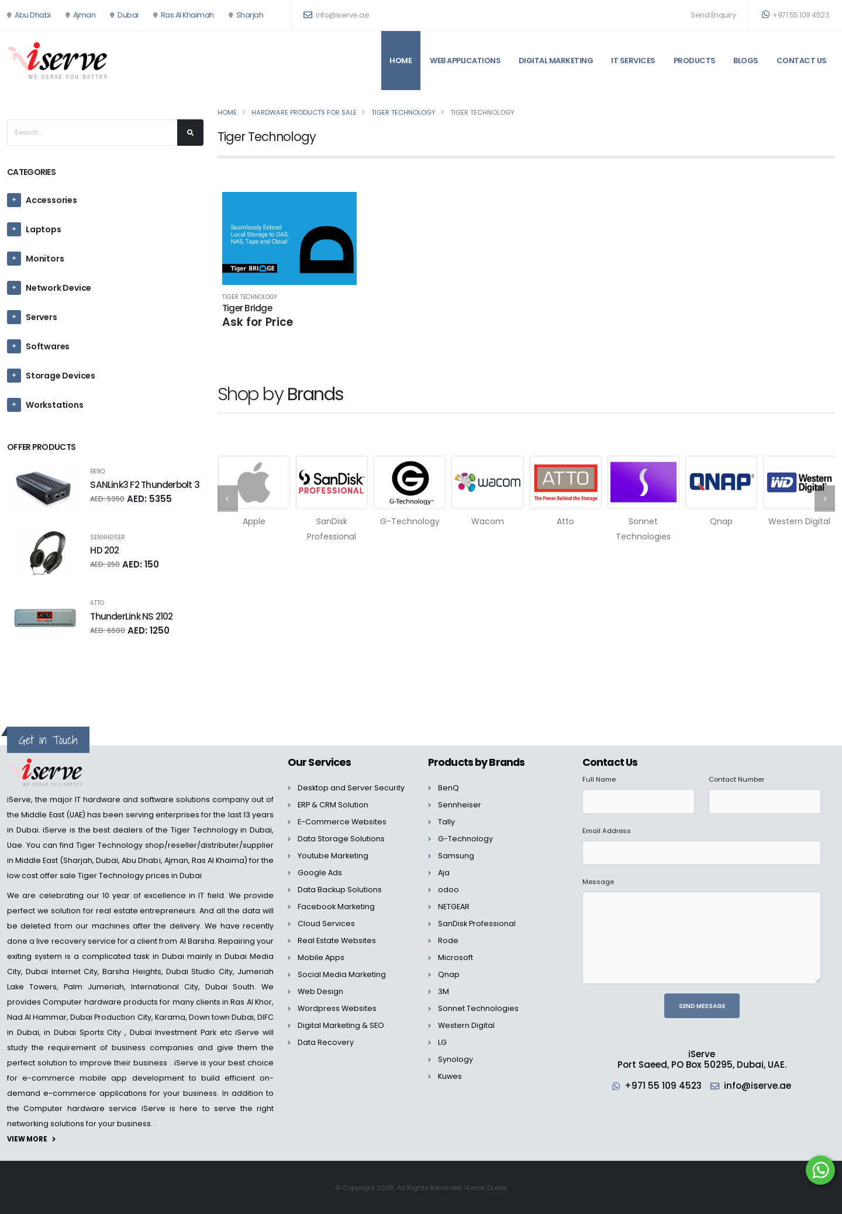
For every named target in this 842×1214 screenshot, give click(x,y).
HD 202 (104, 550)
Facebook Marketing (336, 907)
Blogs (745, 60)
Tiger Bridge (247, 308)
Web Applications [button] (465, 60)
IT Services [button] (633, 60)
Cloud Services (326, 923)
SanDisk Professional (477, 923)
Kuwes (450, 1076)
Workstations (55, 405)
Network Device (58, 288)
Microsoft (455, 957)
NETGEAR (454, 907)
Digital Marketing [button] (556, 60)
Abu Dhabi (33, 15)
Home (400, 60)
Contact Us (802, 60)
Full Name (599, 779)
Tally (446, 822)
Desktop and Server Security (351, 788)
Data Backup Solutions (340, 890)
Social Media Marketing (342, 974)
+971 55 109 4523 (795, 15)
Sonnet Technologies (478, 1008)
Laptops (43, 229)
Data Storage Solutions (341, 839)
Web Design (320, 991)
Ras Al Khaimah (187, 15)
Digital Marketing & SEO (341, 1025)
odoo (448, 890)
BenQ (97, 471)
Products (695, 60)
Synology (455, 1059)
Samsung (456, 856)
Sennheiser (107, 538)
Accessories (51, 200)
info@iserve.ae (757, 1085)
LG (442, 1042)
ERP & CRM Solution (333, 805)
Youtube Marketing (333, 856)
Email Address (606, 830)
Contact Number (736, 779)
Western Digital (466, 1025)
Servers (41, 317)
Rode (448, 940)
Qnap (449, 974)
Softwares (48, 346)
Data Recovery (326, 1042)
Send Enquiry (713, 15)
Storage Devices (60, 375)
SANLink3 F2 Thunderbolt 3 (144, 485)
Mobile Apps (321, 957)
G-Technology (465, 839)
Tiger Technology (249, 297)
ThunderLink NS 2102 (131, 616)
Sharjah (250, 15)
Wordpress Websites (337, 1008)
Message (598, 881)
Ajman (84, 15)
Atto (97, 603)
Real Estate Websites (337, 940)
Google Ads (320, 873)
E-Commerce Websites (342, 822)
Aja (444, 873)
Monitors (45, 258)
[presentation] (228, 499)
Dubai (128, 15)
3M (443, 991)
